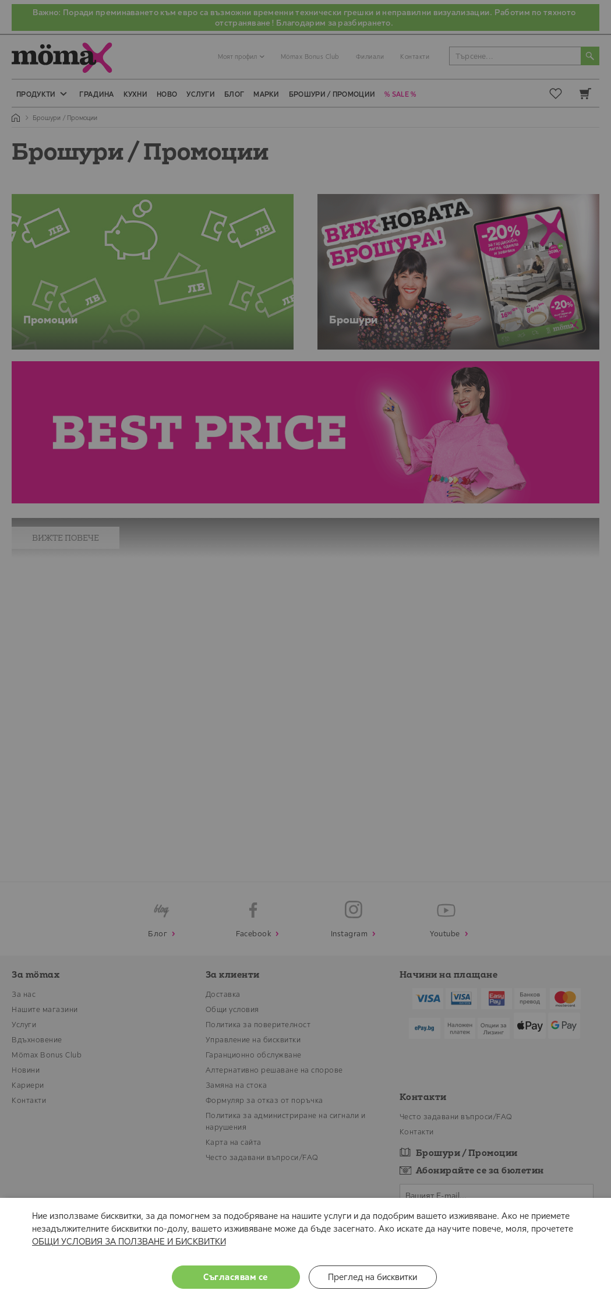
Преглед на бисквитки (372, 1276)
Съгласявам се (235, 1276)
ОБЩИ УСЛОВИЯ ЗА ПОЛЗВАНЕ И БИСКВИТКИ (129, 1241)
